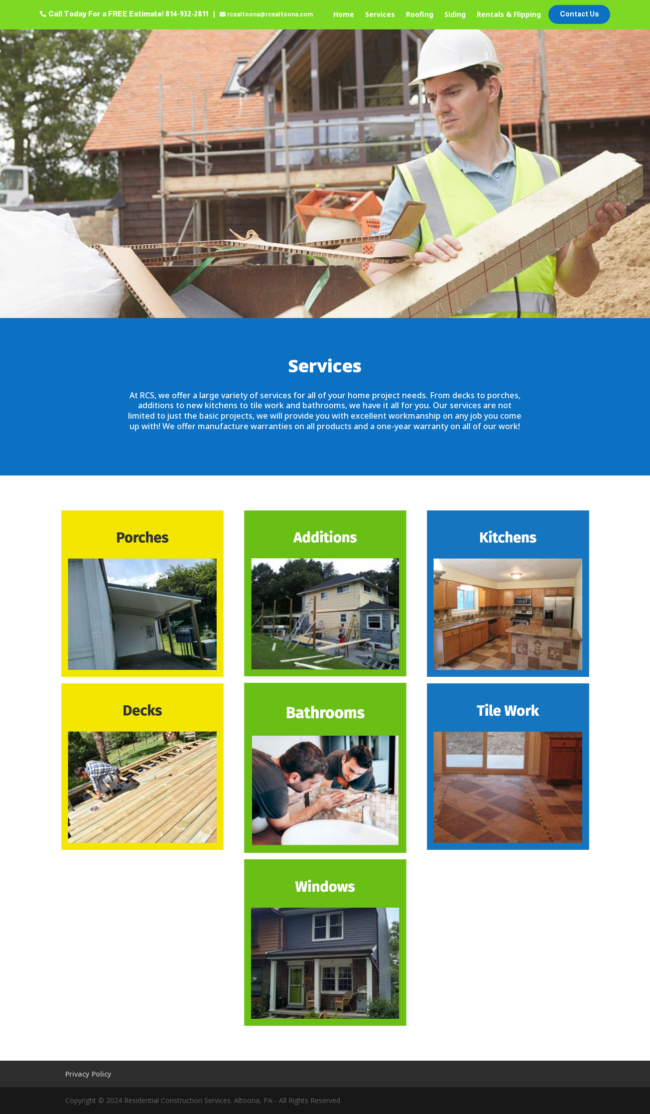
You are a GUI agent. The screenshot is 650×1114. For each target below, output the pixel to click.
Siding (455, 15)
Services (380, 15)
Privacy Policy (88, 1074)
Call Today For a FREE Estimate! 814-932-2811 (128, 14)
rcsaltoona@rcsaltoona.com (270, 14)
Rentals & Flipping (509, 15)
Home (343, 15)
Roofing (419, 15)
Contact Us (579, 14)
